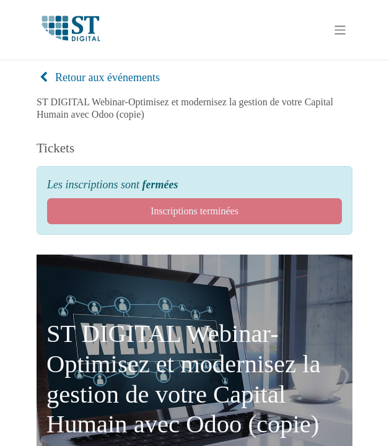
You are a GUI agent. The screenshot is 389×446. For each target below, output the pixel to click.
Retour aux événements (99, 77)
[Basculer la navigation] (340, 30)
